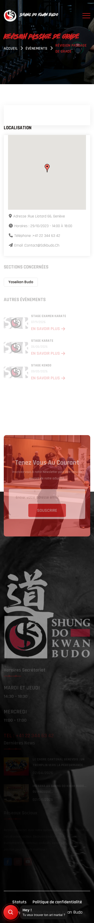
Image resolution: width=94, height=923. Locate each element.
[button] (47, 168)
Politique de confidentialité (57, 902)
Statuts (19, 902)
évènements (36, 49)
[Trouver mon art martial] (11, 912)
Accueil (11, 49)
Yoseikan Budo (21, 282)
